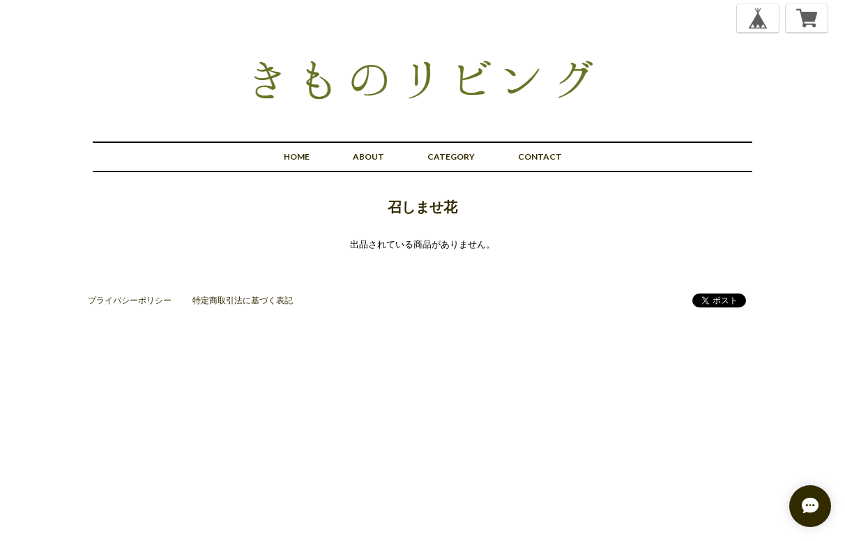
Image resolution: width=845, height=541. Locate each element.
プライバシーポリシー (130, 300)
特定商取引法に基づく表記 (242, 300)
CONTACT (540, 156)
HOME (297, 156)
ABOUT (368, 156)
